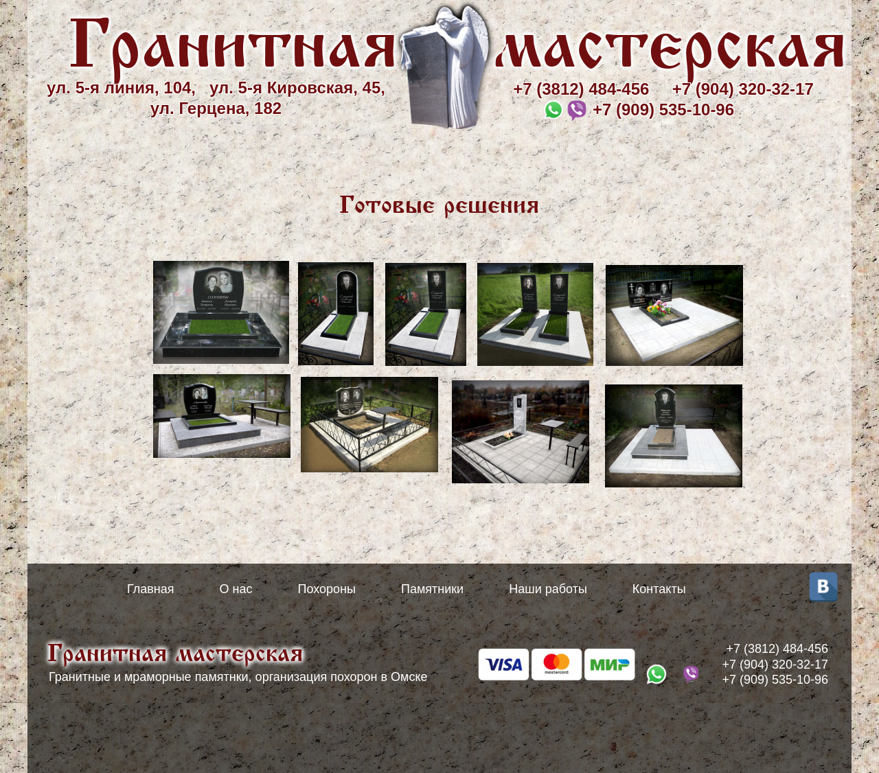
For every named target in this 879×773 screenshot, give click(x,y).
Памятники (432, 589)
